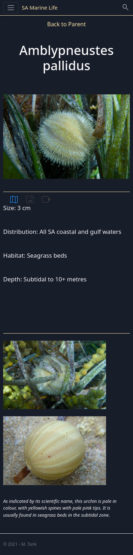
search (125, 7)
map (14, 199)
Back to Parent (66, 24)
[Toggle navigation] (10, 7)
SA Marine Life (40, 7)
